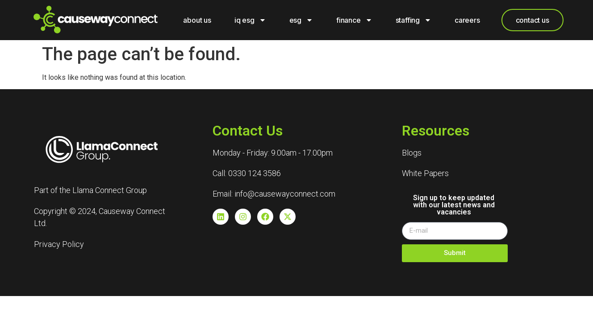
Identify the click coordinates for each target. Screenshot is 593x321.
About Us (197, 20)
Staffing (413, 20)
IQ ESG (250, 20)
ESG (301, 20)
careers (467, 20)
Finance (354, 20)
